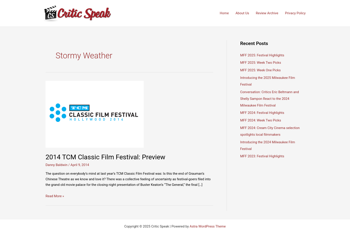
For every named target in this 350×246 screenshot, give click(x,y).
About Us (242, 13)
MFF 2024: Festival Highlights (262, 113)
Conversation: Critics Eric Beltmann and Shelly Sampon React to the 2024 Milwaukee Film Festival (269, 98)
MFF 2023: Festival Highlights (262, 156)
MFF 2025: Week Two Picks (260, 63)
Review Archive (267, 13)
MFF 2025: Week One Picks (260, 70)
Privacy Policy (295, 13)
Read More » (55, 196)
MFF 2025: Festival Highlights (262, 55)
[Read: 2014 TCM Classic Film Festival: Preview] (95, 114)
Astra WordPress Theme (208, 226)
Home (224, 13)
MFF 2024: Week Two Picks (260, 120)
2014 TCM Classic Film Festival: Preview (105, 157)
